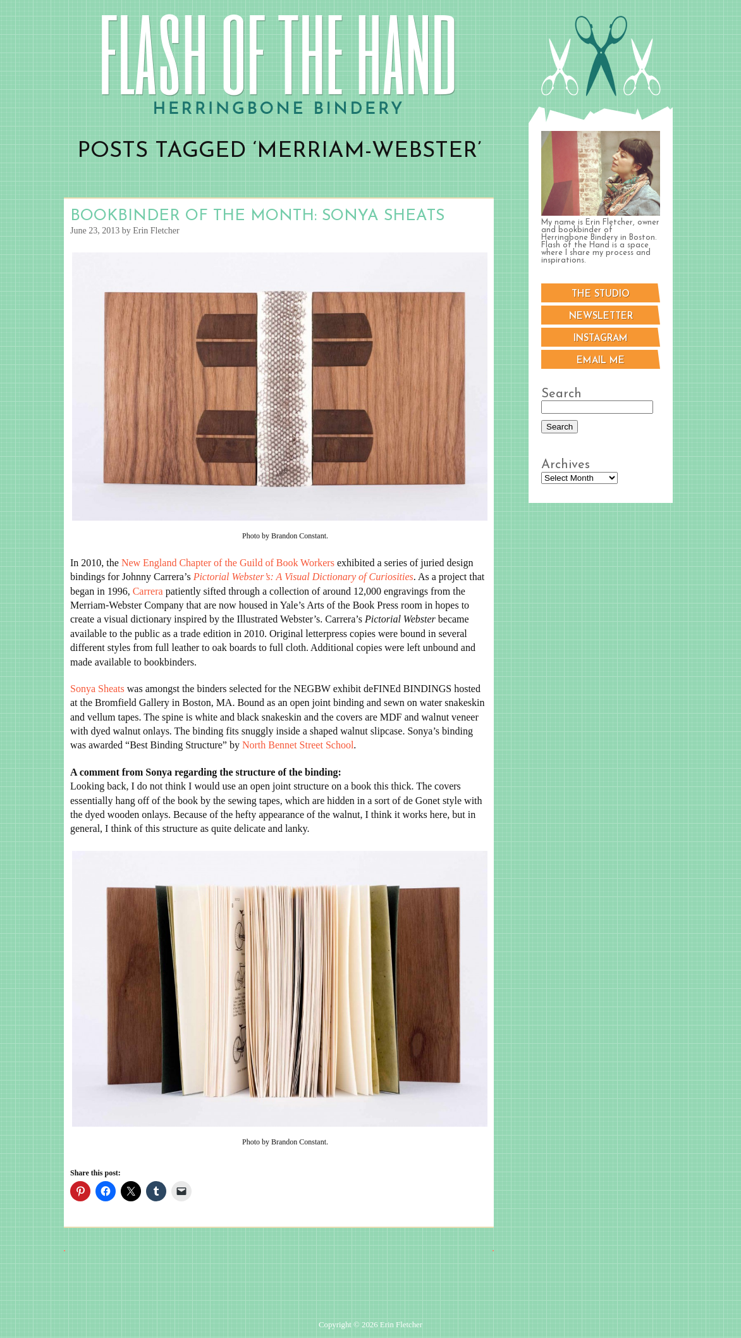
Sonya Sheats (97, 688)
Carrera (148, 591)
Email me (601, 361)
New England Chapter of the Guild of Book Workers (227, 562)
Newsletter (601, 316)
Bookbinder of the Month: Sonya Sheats (257, 216)
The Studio (601, 294)
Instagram (600, 339)
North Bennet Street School (297, 745)
